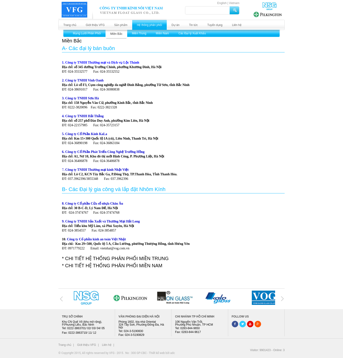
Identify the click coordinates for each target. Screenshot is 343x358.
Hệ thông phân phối (149, 25)
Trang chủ (69, 25)
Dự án (175, 25)
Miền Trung (139, 33)
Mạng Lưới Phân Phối (87, 33)
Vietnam (234, 3)
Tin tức (193, 25)
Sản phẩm (120, 25)
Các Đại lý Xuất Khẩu (192, 33)
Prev (62, 299)
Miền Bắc (116, 33)
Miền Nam (162, 33)
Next (281, 299)
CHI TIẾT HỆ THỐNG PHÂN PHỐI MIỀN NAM (113, 265)
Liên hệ (237, 25)
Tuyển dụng (214, 25)
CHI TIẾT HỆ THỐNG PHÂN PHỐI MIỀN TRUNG (117, 258)
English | (222, 3)
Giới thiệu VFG (95, 25)
